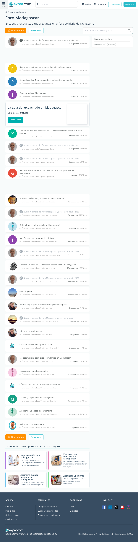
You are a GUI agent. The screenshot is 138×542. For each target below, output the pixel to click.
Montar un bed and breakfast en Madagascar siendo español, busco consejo (51, 132)
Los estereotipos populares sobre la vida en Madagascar (45, 358)
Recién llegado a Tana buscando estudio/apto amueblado (46, 80)
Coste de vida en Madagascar (33, 93)
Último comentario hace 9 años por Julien (36, 361)
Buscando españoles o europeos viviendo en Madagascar (46, 67)
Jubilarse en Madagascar (31, 331)
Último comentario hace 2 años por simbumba (38, 216)
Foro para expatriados (48, 507)
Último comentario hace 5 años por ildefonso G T (39, 282)
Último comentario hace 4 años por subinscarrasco (40, 255)
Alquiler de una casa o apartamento (36, 411)
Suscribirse (36, 30)
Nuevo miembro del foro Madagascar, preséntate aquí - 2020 (51, 278)
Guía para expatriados (48, 511)
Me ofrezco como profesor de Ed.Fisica (37, 238)
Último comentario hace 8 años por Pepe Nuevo (39, 322)
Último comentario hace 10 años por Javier (37, 375)
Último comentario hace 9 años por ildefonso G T (39, 348)
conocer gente (26, 291)
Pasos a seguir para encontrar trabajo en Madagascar (44, 305)
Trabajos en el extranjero (49, 515)
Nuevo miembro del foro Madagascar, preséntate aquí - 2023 (51, 212)
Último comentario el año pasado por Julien (37, 149)
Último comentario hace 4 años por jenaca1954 (39, 242)
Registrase (129, 4)
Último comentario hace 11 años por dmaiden (38, 401)
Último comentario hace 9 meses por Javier (37, 96)
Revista (86, 4)
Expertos (74, 511)
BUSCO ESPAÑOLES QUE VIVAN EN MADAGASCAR (42, 198)
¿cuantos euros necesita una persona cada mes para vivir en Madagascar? (47, 172)
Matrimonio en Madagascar (32, 424)
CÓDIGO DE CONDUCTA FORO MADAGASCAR (40, 384)
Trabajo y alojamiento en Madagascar (37, 398)
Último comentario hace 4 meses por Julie (36, 70)
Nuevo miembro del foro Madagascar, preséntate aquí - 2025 (51, 145)
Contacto (9, 507)
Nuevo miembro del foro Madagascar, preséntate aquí (48, 318)
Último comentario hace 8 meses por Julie (36, 83)
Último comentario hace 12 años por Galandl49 (39, 414)
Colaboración (11, 519)
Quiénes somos (12, 515)
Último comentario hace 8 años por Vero (36, 335)
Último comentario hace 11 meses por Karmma (39, 137)
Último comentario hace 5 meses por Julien (37, 44)
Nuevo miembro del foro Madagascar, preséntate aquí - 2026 (51, 40)
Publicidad (10, 511)
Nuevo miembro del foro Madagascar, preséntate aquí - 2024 (51, 158)
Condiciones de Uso (124, 534)
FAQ (72, 507)
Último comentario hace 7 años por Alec (36, 308)
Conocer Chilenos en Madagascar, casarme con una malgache (48, 265)
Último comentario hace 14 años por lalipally (38, 428)
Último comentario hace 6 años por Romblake (38, 295)
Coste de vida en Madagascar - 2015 (36, 345)
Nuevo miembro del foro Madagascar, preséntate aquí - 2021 (51, 251)
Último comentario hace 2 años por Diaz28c (37, 202)
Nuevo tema (16, 30)
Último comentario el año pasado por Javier (37, 162)
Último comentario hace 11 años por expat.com (39, 388)
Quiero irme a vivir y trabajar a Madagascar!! (40, 225)
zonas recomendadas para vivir (34, 371)
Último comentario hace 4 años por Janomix (37, 229)
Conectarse (115, 4)
